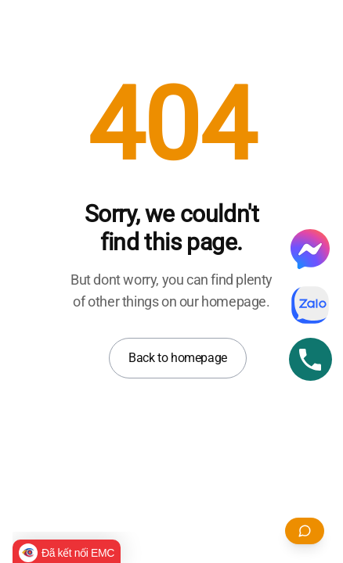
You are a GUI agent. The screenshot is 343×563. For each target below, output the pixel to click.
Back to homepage (177, 357)
